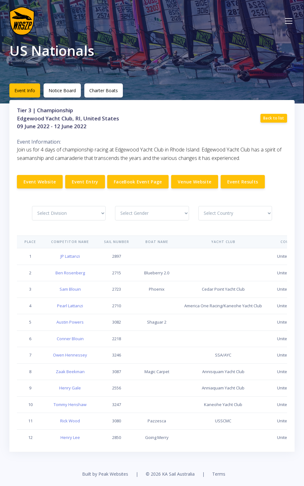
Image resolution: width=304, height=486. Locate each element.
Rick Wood (70, 421)
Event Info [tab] (24, 90)
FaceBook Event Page (138, 182)
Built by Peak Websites (105, 474)
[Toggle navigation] (288, 21)
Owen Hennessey (70, 355)
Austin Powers (70, 322)
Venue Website (195, 182)
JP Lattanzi (70, 256)
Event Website (40, 182)
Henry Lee (70, 437)
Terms (218, 474)
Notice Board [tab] (62, 90)
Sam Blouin (70, 289)
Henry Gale (70, 388)
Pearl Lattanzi (70, 306)
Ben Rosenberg (70, 273)
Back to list (273, 118)
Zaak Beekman (70, 371)
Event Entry (85, 182)
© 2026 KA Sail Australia (170, 474)
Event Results (242, 182)
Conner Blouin (70, 338)
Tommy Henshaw (70, 404)
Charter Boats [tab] (103, 90)
